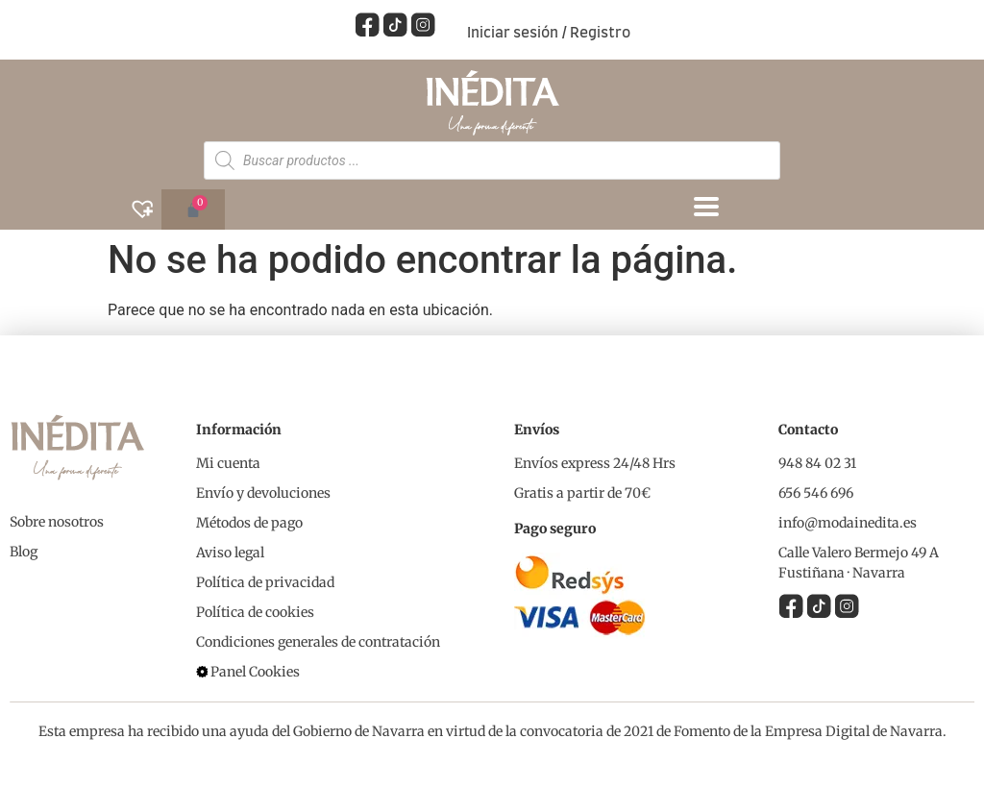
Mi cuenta (228, 462)
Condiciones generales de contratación (318, 641)
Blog (23, 550)
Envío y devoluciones (263, 492)
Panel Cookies (255, 670)
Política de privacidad (265, 581)
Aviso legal (230, 551)
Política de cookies (255, 611)
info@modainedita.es (847, 521)
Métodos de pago (249, 521)
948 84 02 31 (817, 462)
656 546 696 (815, 492)
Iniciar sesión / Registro (548, 33)
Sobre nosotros (57, 520)
